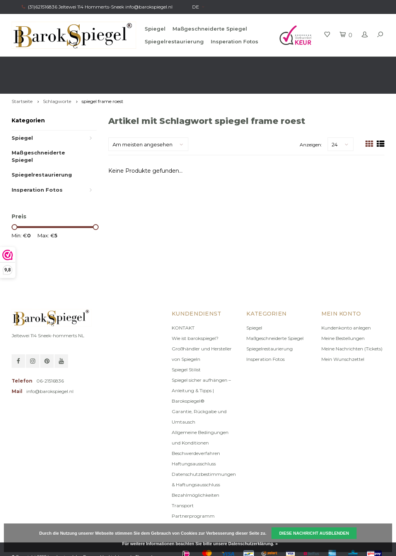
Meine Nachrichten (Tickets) (351, 326)
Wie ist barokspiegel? (195, 316)
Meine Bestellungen (343, 316)
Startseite (22, 79)
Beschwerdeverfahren (196, 431)
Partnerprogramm (193, 494)
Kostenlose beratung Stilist (125, 64)
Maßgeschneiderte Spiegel (209, 29)
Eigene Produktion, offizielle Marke (340, 64)
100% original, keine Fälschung (228, 64)
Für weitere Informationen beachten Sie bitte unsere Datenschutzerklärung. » (200, 543)
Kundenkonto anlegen (346, 306)
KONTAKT (183, 306)
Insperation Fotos (234, 41)
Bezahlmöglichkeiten (195, 473)
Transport (183, 483)
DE (198, 7)
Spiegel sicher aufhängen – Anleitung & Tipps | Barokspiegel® (201, 368)
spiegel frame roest (102, 79)
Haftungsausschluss (194, 441)
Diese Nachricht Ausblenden (314, 533)
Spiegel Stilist (186, 347)
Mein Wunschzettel (342, 337)
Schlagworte (57, 79)
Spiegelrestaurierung (174, 41)
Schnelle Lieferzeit (36, 64)
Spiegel (155, 29)
